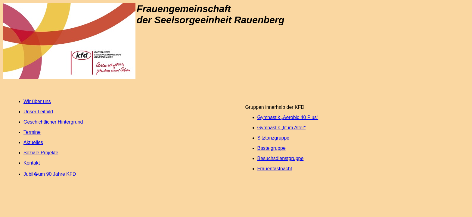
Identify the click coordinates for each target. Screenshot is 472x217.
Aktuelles (33, 142)
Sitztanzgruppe (273, 137)
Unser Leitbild (38, 111)
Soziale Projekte (40, 152)
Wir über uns (37, 101)
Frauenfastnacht (274, 168)
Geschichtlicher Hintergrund (53, 121)
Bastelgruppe (271, 148)
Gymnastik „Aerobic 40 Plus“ (287, 117)
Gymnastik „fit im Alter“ (281, 127)
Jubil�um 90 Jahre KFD (49, 174)
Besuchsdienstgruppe (280, 158)
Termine (32, 132)
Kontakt (31, 162)
